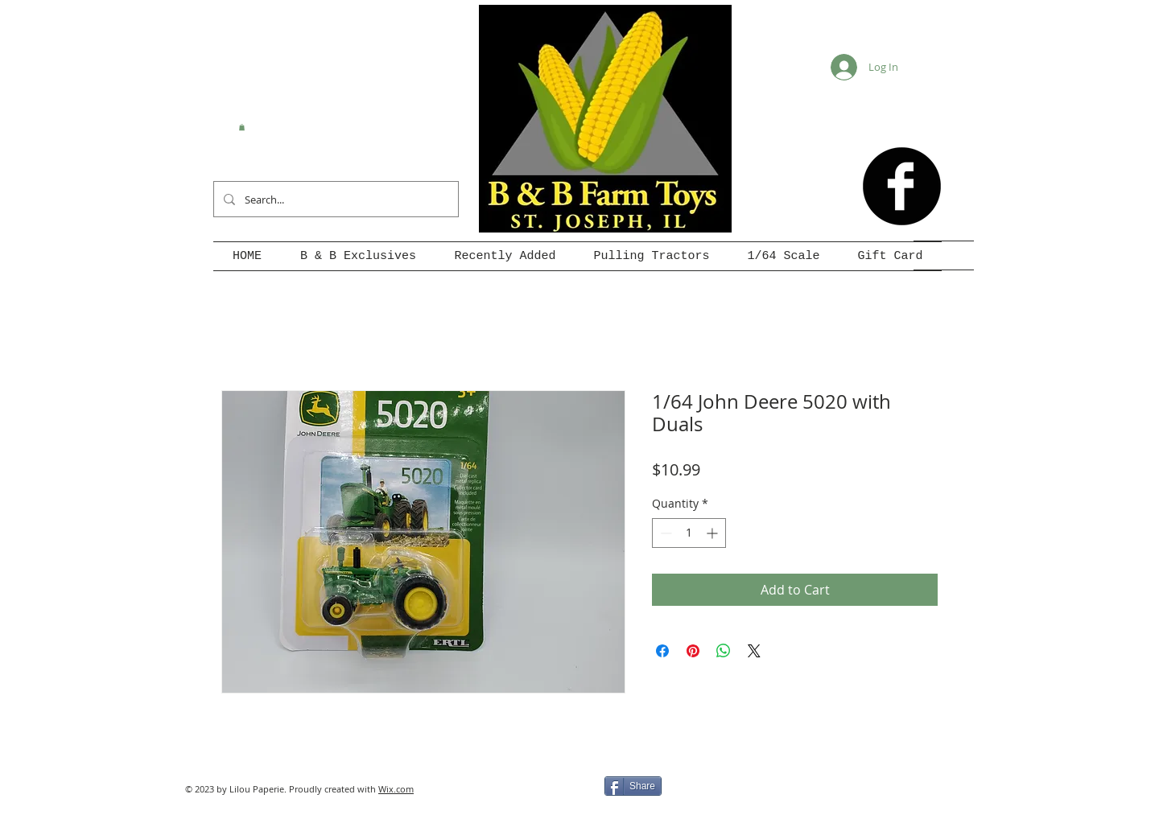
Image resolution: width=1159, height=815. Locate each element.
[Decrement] (664, 533)
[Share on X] (754, 651)
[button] (242, 127)
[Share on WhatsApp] (723, 651)
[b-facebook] (902, 186)
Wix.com (396, 789)
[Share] (633, 786)
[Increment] (713, 533)
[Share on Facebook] (662, 651)
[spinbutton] (688, 533)
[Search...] (334, 199)
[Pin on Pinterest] (693, 651)
